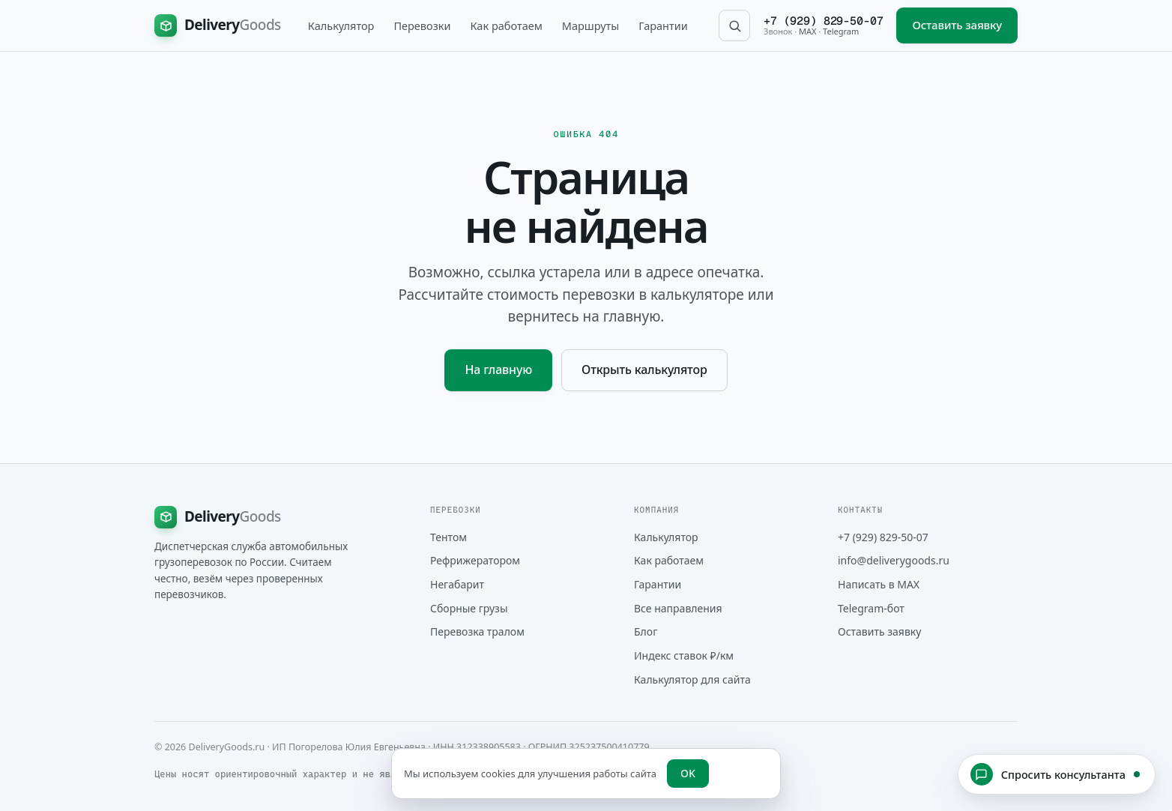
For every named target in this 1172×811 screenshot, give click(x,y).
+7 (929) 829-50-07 (823, 21)
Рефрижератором (475, 560)
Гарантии (662, 25)
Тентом (448, 537)
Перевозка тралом (477, 631)
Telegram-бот (871, 608)
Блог (645, 631)
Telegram (841, 31)
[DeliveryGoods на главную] (217, 25)
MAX (807, 31)
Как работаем (506, 25)
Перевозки (421, 25)
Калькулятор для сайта (692, 679)
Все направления (678, 608)
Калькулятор (341, 25)
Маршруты (591, 25)
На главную (498, 369)
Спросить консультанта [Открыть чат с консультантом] (1055, 774)
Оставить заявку (957, 24)
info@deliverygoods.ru (893, 560)
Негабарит (457, 584)
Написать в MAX (878, 584)
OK (687, 773)
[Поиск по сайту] (734, 25)
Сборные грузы (469, 608)
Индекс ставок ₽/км (684, 655)
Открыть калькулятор (644, 369)
